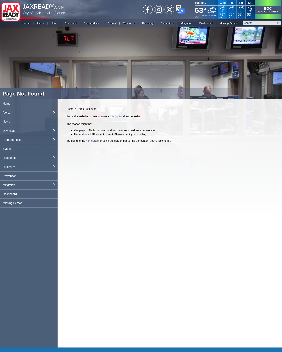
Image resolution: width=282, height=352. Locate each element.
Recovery (148, 23)
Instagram (158, 9)
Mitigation (186, 23)
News (54, 23)
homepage (92, 140)
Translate (180, 9)
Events (112, 23)
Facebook (147, 9)
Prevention (167, 23)
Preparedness (92, 23)
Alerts (40, 23)
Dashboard (205, 23)
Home (26, 23)
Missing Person (229, 23)
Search (278, 23)
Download (71, 23)
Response (129, 23)
